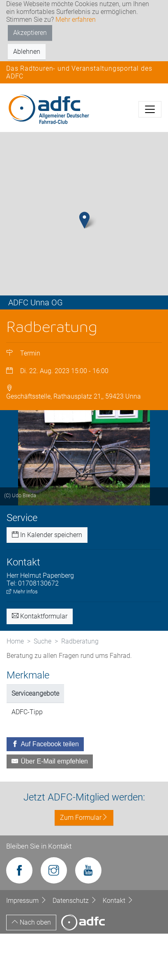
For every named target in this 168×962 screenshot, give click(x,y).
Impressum (27, 928)
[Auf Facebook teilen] (45, 773)
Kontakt (118, 928)
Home (15, 669)
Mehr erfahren (75, 19)
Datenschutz (76, 928)
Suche (42, 669)
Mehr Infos (22, 619)
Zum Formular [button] (84, 846)
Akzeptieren (30, 33)
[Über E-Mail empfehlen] (50, 790)
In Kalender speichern (47, 563)
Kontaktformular (39, 644)
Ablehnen (26, 51)
